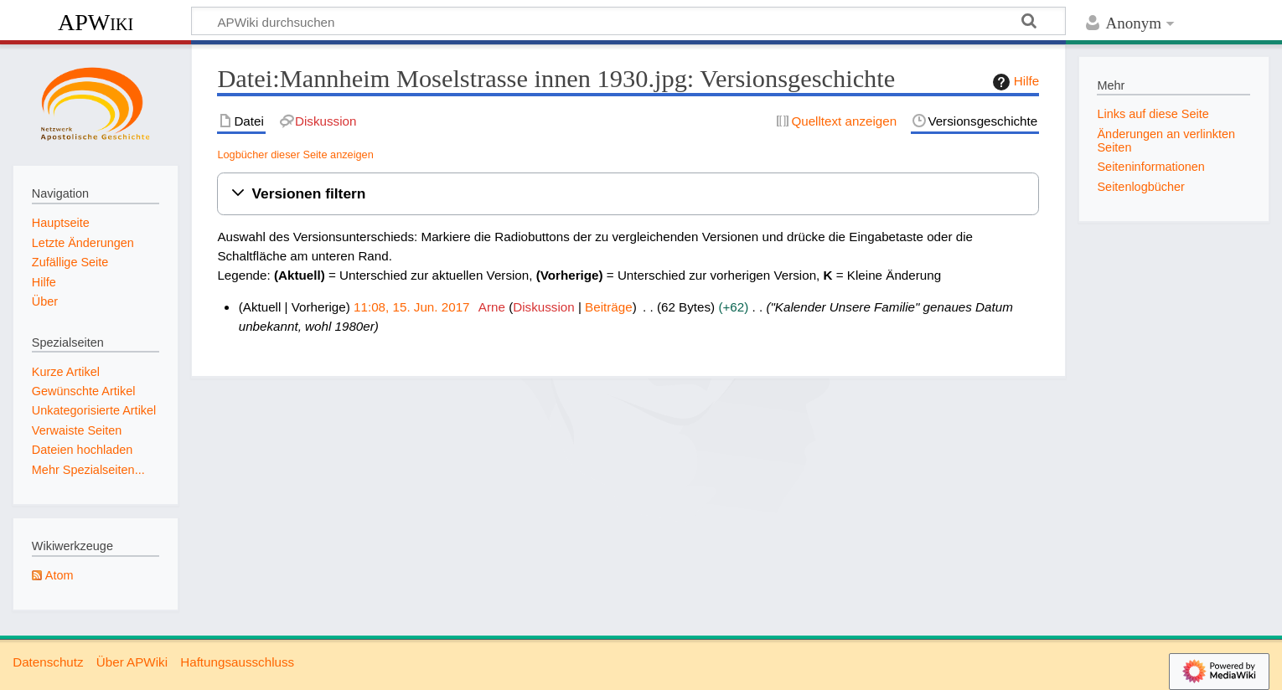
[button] (628, 194)
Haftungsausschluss (237, 662)
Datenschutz (48, 662)
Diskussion (543, 307)
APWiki (95, 22)
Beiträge (609, 307)
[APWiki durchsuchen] (628, 21)
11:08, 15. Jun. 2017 (412, 307)
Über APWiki (132, 662)
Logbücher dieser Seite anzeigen (295, 154)
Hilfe (1014, 82)
